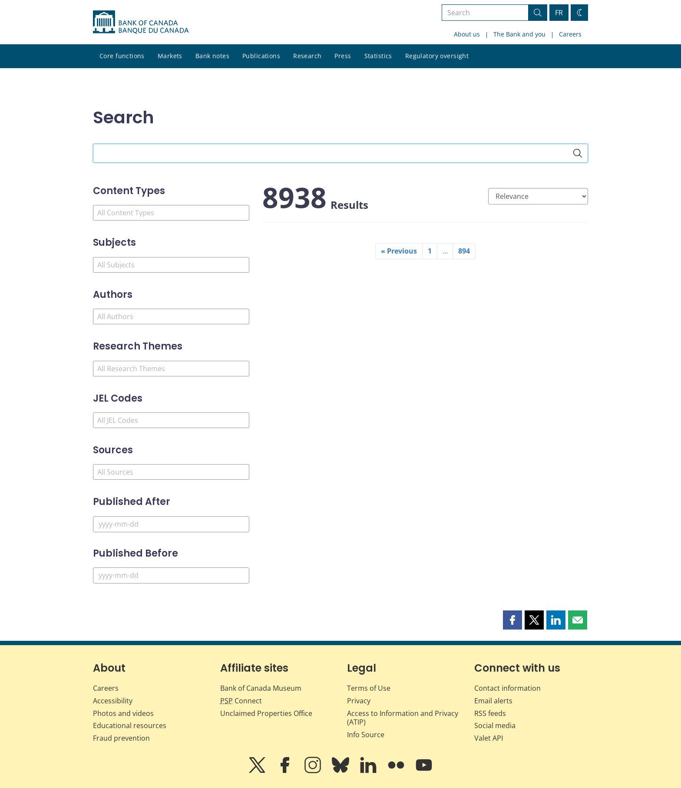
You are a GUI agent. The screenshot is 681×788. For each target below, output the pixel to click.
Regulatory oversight (437, 56)
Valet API (488, 738)
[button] (512, 620)
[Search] (578, 153)
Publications (261, 56)
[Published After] (171, 524)
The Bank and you (519, 34)
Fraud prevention (121, 738)
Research (307, 56)
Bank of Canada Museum (260, 688)
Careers (570, 34)
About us (467, 34)
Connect (241, 701)
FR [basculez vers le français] (559, 12)
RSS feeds (490, 713)
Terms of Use (368, 688)
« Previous (399, 251)
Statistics (378, 56)
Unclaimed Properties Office (266, 713)
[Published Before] (171, 575)
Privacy (358, 701)
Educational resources (129, 725)
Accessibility (112, 701)
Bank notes (212, 56)
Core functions (122, 56)
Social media (495, 725)
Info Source (365, 734)
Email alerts (493, 701)
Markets (170, 56)
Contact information (507, 688)
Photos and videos (123, 713)
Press (342, 56)
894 (464, 251)
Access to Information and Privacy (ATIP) (402, 718)
